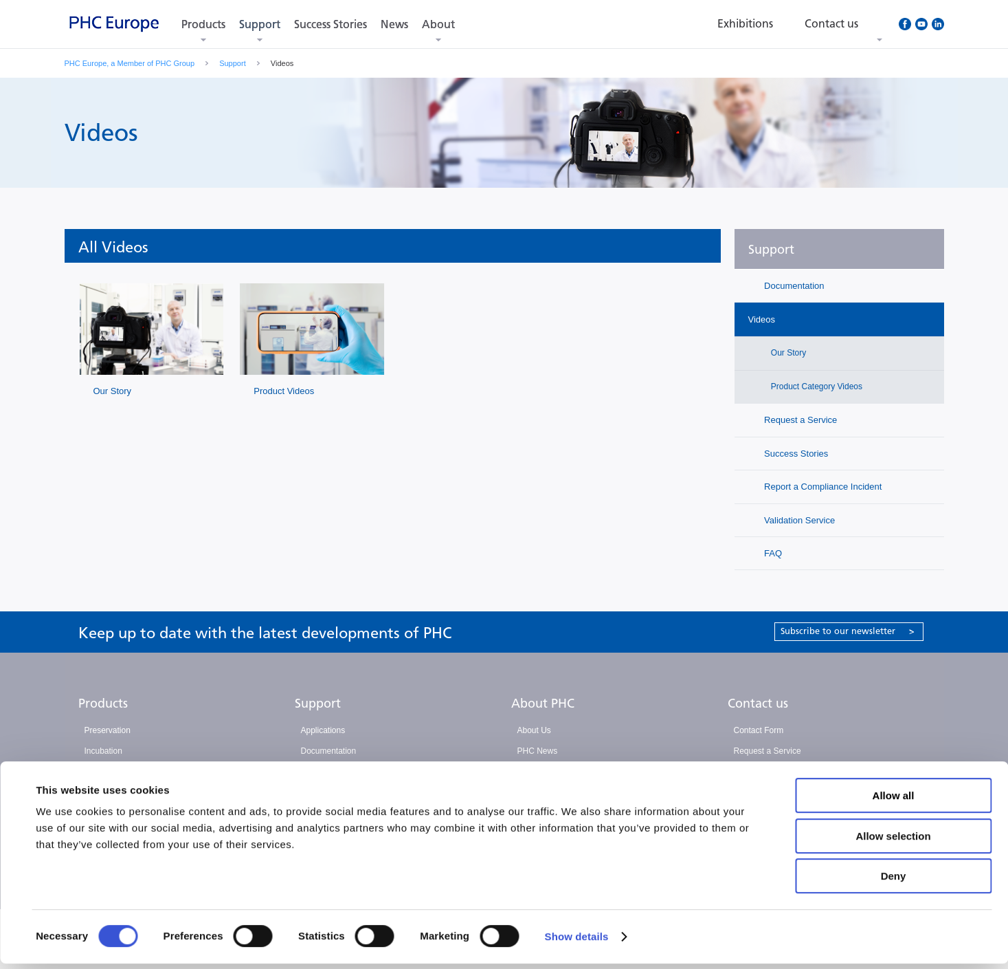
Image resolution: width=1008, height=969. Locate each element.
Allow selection (892, 841)
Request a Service (800, 420)
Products (203, 24)
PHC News (537, 751)
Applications (323, 730)
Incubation (103, 751)
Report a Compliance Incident (822, 486)
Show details (577, 942)
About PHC (542, 703)
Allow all (894, 801)
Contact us (758, 703)
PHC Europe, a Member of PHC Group (130, 63)
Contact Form (759, 730)
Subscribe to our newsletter (848, 631)
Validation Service (799, 520)
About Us (534, 730)
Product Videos (284, 391)
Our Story (112, 391)
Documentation (793, 286)
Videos (762, 319)
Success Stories (330, 24)
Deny (893, 881)
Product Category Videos (816, 386)
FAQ (772, 553)
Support (259, 24)
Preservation (108, 730)
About (438, 24)
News (394, 24)
